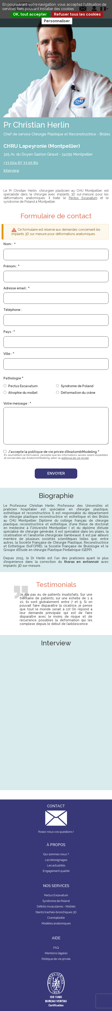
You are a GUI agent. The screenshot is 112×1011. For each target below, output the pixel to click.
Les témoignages (56, 860)
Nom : (8, 244)
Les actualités (56, 865)
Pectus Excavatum (83, 198)
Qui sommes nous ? (56, 854)
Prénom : (10, 266)
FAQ (56, 947)
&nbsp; (56, 754)
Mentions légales (56, 953)
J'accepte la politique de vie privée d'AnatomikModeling (52, 452)
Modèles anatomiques (56, 923)
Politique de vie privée (56, 959)
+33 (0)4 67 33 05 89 (20, 163)
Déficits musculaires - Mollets (56, 906)
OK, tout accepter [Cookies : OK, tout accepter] (30, 14)
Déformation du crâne (78, 393)
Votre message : (16, 403)
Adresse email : (15, 288)
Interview (11, 170)
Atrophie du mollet (22, 393)
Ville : (7, 354)
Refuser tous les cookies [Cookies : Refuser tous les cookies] (77, 14)
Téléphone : (12, 310)
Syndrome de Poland (77, 386)
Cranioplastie (56, 917)
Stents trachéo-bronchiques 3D (56, 912)
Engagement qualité (56, 871)
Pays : (8, 332)
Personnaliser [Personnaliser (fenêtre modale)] (57, 21)
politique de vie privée (75, 458)
